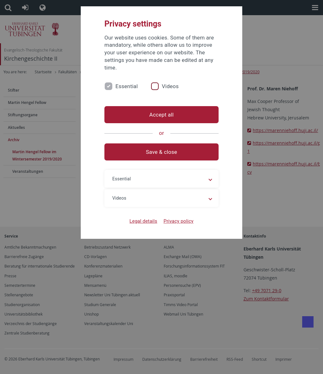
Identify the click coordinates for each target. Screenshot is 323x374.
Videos (170, 86)
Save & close (161, 152)
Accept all (161, 115)
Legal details (143, 221)
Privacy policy (178, 221)
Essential (126, 86)
